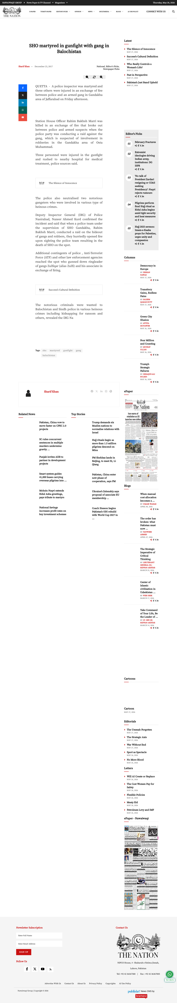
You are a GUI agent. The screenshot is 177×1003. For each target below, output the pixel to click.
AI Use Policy (133, 12)
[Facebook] (22, 88)
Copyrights (111, 983)
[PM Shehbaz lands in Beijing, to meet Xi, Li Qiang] (80, 462)
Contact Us (69, 983)
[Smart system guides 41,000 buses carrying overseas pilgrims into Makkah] (27, 478)
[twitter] (22, 95)
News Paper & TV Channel (39, 3)
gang (79, 350)
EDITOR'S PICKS (62, 12)
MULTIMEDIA (104, 12)
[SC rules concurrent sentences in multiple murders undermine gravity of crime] (27, 444)
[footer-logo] (138, 945)
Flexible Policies (136, 794)
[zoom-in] (101, 77)
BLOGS (118, 12)
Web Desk (147, 596)
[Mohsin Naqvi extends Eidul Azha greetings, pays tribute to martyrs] (27, 495)
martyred (55, 350)
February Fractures (145, 142)
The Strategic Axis (137, 737)
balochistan (49, 355)
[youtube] (43, 969)
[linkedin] (22, 102)
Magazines (60, 3)
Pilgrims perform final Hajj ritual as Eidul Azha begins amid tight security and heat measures (145, 209)
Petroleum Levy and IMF (140, 809)
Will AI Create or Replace (141, 776)
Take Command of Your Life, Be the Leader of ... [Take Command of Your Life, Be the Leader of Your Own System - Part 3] (149, 613)
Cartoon (129, 708)
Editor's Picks (112, 66)
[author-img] (131, 271)
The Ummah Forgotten (139, 729)
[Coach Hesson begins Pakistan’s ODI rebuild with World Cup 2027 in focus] (80, 513)
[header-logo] (12, 12)
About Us (81, 983)
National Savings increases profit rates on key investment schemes (52, 511)
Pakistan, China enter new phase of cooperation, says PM (104, 478)
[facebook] (138, 145)
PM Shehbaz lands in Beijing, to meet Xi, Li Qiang (104, 461)
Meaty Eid (132, 802)
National (101, 66)
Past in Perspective (137, 75)
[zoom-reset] (94, 77)
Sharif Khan (24, 66)
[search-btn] (173, 12)
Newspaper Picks (111, 69)
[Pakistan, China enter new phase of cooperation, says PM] (80, 479)
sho (44, 350)
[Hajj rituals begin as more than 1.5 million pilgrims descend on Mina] (80, 444)
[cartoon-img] (141, 695)
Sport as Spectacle (137, 752)
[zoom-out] (87, 77)
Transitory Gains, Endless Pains (148, 293)
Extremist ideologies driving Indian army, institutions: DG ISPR (145, 159)
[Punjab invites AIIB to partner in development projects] (27, 461)
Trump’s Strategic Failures (145, 367)
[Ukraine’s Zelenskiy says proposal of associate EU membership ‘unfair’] (80, 496)
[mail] (22, 117)
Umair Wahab (149, 504)
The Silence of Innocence (63, 183)
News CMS (146, 991)
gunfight (68, 350)
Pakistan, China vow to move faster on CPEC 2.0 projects (52, 426)
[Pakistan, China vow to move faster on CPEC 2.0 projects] (27, 427)
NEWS (90, 12)
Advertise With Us (53, 983)
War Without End (136, 744)
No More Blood (135, 759)
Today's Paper (45, 12)
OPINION (78, 12)
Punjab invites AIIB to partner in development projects (52, 460)
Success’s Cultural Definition (64, 289)
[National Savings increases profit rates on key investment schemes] (27, 512)
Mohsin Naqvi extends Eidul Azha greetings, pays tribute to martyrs (51, 494)
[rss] (50, 969)
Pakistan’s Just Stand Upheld (142, 82)
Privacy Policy (96, 983)
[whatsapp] (22, 110)
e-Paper (32, 12)
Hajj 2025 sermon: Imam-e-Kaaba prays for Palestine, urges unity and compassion (145, 233)
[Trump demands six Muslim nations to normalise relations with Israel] (80, 427)
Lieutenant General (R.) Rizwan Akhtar (147, 565)
